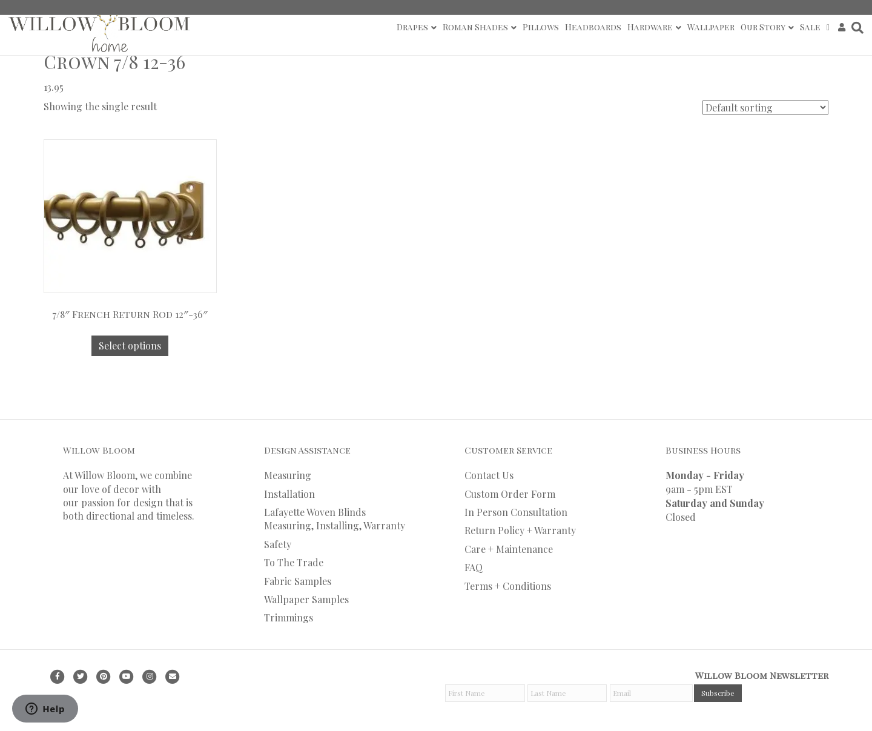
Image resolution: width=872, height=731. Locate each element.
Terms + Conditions (507, 586)
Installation (289, 494)
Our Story (763, 27)
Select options (130, 345)
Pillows (541, 27)
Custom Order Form (509, 494)
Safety (277, 544)
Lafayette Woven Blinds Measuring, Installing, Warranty (334, 519)
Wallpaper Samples (306, 599)
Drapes (412, 27)
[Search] (856, 28)
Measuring (287, 475)
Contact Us (489, 475)
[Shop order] (765, 107)
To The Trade (293, 562)
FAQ (473, 567)
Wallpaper (711, 27)
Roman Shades (475, 27)
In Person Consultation (515, 512)
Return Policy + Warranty (520, 530)
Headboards (593, 27)
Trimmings (288, 617)
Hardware (650, 27)
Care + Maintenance (508, 549)
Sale (810, 27)
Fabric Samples (297, 581)
